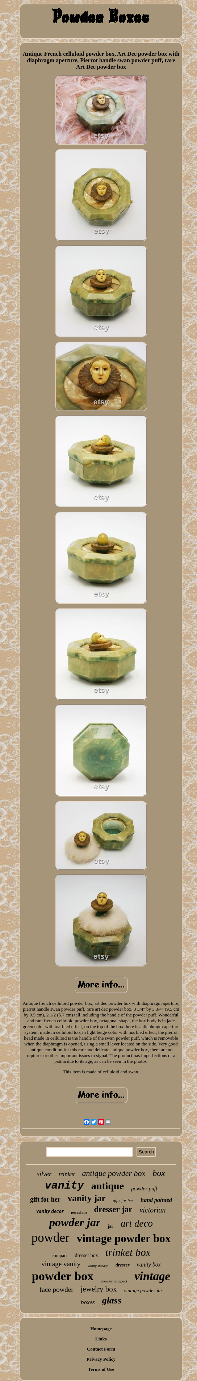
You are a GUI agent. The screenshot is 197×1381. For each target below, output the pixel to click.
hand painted (156, 1200)
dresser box (86, 1255)
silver (44, 1174)
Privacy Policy (101, 1359)
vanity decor (49, 1211)
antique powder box (113, 1173)
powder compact (114, 1281)
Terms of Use (101, 1369)
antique (107, 1185)
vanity (64, 1186)
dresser (122, 1265)
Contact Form (101, 1349)
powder (51, 1238)
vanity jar (87, 1198)
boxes (88, 1302)
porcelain (79, 1212)
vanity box (149, 1264)
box (158, 1173)
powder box (62, 1276)
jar (110, 1226)
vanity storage (98, 1266)
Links (101, 1339)
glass (111, 1300)
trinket (67, 1174)
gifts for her (123, 1200)
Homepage (101, 1328)
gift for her (45, 1199)
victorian (152, 1210)
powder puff (144, 1188)
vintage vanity (60, 1264)
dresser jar (113, 1209)
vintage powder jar (143, 1290)
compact (59, 1255)
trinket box (128, 1252)
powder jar (74, 1222)
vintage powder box (124, 1238)
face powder (56, 1289)
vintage (152, 1276)
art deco (137, 1223)
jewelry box (99, 1289)
